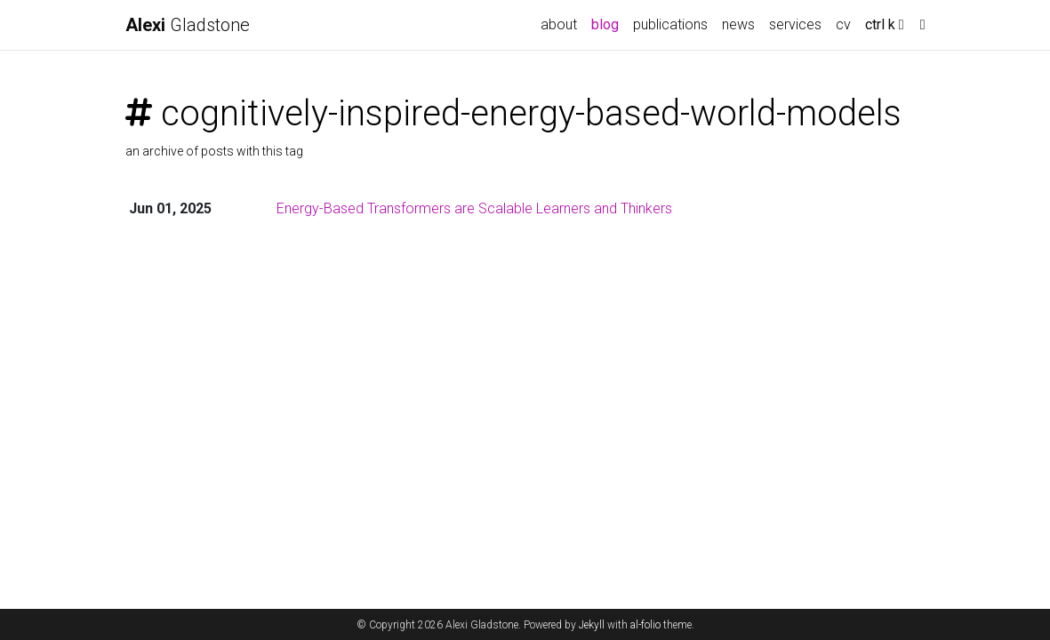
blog (605, 24)
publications (670, 24)
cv (847, 23)
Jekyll (592, 625)
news (738, 24)
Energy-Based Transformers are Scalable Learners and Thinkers (474, 208)
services (795, 24)
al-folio (645, 625)
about (559, 24)
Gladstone (187, 25)
